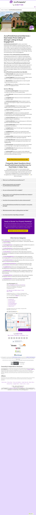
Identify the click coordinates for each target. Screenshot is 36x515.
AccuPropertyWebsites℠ (12, 303)
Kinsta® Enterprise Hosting (16, 357)
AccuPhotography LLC (12, 283)
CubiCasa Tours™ (11, 306)
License (28, 383)
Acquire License (23, 383)
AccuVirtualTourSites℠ (12, 304)
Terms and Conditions (17, 382)
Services (6, 9)
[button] (31, 514)
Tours (27, 335)
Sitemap (21, 386)
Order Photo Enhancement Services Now (18, 159)
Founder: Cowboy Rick (14, 335)
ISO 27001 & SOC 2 (15, 360)
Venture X (17, 295)
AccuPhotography (11, 284)
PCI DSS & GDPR (20, 360)
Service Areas (4, 382)
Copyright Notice (16, 383)
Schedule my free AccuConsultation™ (18, 230)
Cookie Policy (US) (25, 382)
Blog (9, 335)
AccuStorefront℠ (11, 299)
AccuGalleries (22, 335)
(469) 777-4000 (19, 5)
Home (2, 9)
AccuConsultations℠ (11, 300)
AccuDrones (23, 284)
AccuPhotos (17, 284)
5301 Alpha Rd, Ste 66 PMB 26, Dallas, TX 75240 (15, 290)
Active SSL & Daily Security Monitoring (28, 360)
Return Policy (31, 382)
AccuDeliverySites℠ (11, 302)
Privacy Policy (9, 382)
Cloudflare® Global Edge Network (30, 357)
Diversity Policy (9, 383)
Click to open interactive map (24, 329)
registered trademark (13, 388)
